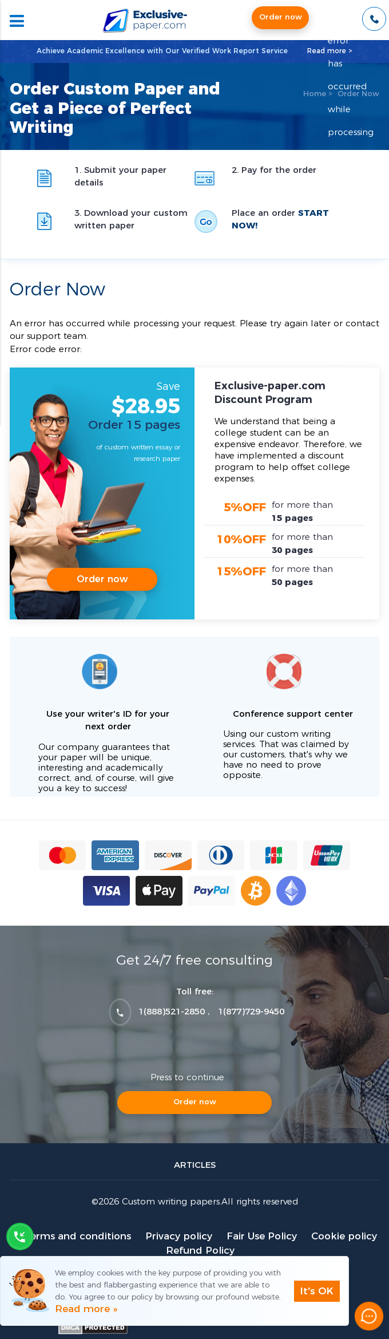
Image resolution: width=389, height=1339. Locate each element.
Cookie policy (344, 1236)
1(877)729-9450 (251, 1012)
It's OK (317, 1291)
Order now (280, 17)
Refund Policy (200, 1250)
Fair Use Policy (262, 1236)
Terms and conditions (77, 1236)
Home (314, 94)
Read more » (86, 1309)
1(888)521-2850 (171, 1012)
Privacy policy (178, 1236)
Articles (195, 1165)
